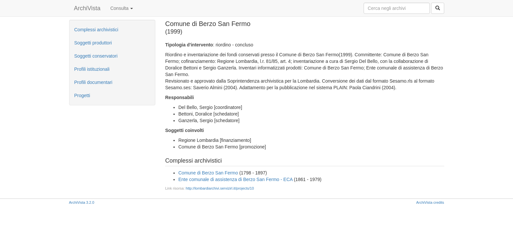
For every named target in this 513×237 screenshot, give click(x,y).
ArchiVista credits (430, 202)
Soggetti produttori (93, 42)
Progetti (82, 95)
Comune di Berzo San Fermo (208, 172)
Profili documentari (93, 82)
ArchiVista (87, 8)
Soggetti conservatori (96, 56)
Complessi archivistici (96, 29)
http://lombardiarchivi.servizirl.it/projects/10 (220, 188)
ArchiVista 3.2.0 (81, 202)
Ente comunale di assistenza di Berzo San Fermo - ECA (235, 179)
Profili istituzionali (92, 69)
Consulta (121, 8)
